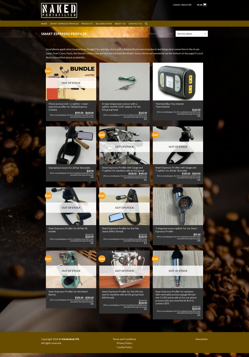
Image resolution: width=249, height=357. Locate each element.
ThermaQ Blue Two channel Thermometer (169, 105)
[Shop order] (192, 34)
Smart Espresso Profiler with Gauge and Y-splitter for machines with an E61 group (123, 169)
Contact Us (135, 23)
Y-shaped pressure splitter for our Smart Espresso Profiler (176, 230)
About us (120, 23)
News (44, 23)
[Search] (146, 24)
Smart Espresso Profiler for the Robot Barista (68, 293)
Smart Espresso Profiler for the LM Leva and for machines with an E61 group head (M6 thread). (123, 294)
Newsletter (201, 338)
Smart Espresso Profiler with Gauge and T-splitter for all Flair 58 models (175, 169)
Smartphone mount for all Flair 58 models (69, 167)
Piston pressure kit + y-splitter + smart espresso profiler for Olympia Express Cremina (68, 106)
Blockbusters (104, 23)
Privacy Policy (124, 342)
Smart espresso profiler (64, 23)
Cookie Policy (124, 347)
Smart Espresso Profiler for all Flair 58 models (68, 230)
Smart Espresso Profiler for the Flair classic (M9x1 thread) (120, 230)
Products (87, 23)
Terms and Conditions (124, 338)
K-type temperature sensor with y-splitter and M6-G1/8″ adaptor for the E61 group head (121, 106)
